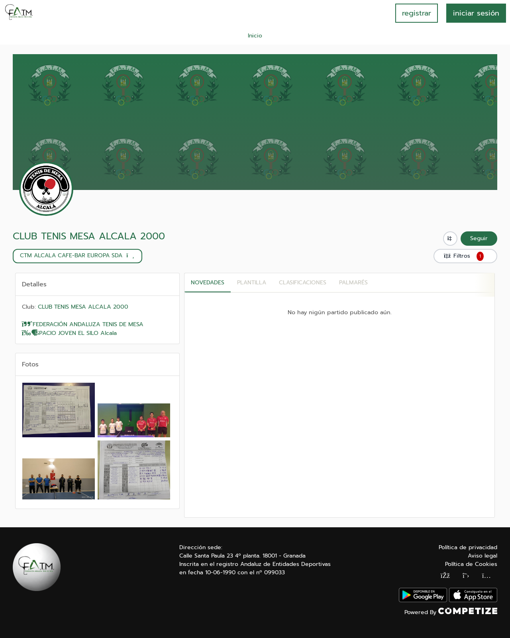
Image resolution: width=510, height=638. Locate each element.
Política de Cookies (471, 564)
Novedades (207, 282)
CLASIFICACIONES (302, 282)
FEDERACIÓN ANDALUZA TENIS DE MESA (83, 324)
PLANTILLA (251, 282)
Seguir (479, 238)
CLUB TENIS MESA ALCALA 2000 (89, 236)
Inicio (255, 35)
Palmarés (353, 282)
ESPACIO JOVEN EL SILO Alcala (69, 333)
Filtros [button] (465, 256)
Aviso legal (482, 556)
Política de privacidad (468, 547)
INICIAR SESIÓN (476, 13)
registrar (416, 13)
